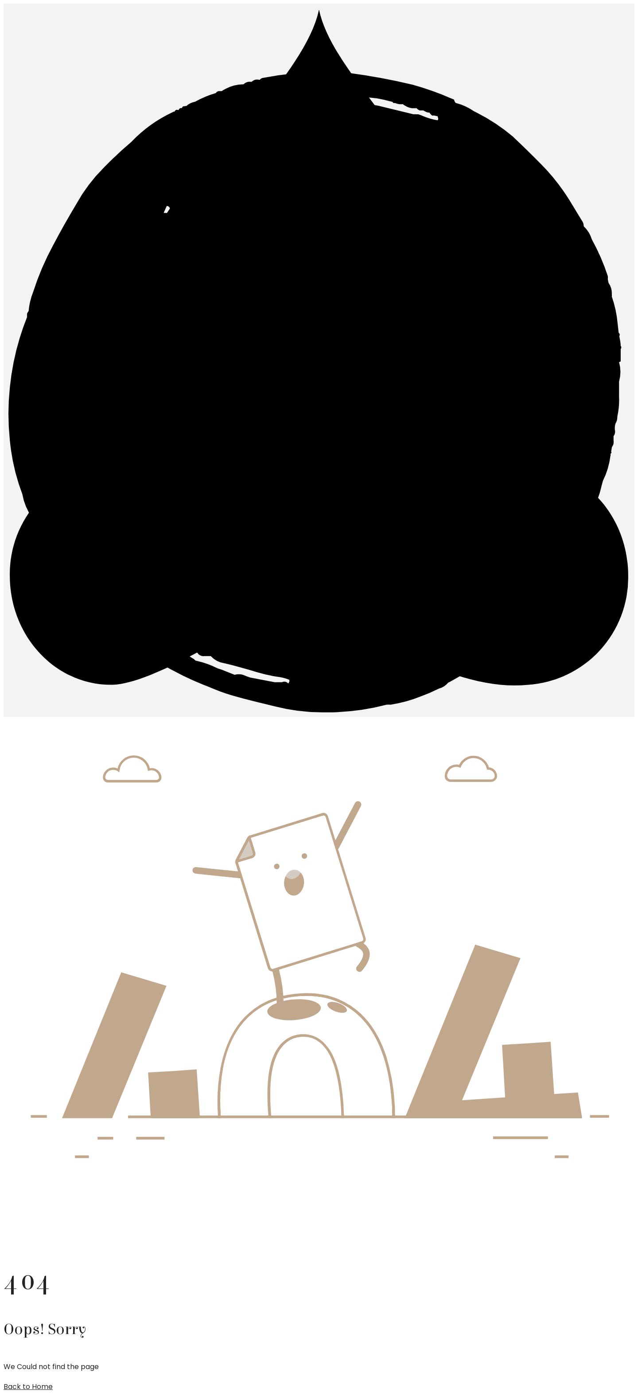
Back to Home (28, 1386)
